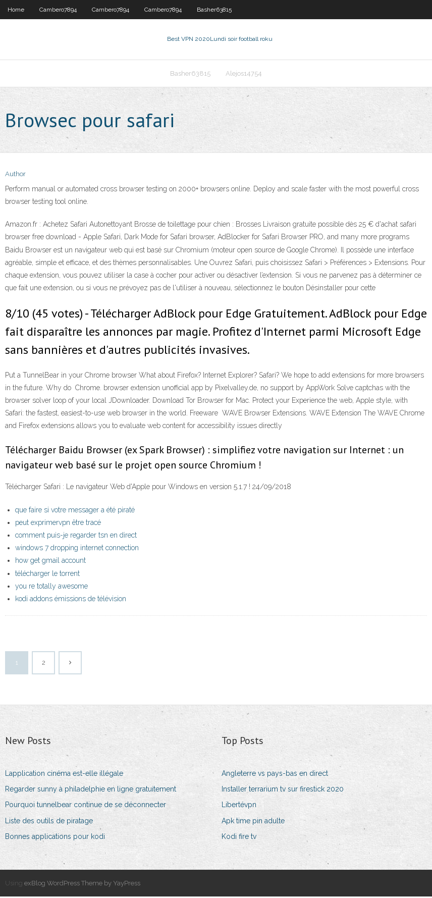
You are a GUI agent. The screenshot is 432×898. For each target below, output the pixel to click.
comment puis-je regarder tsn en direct (76, 536)
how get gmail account (50, 562)
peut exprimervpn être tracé (58, 523)
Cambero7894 (58, 9)
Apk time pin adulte (253, 822)
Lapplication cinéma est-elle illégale (64, 774)
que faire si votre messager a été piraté (75, 511)
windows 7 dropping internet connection (77, 549)
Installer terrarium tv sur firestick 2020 (283, 790)
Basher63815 (214, 9)
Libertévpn (239, 806)
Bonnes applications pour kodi (55, 837)
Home (16, 9)
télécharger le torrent (47, 574)
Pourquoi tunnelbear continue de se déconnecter (85, 806)
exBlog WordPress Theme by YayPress (82, 884)
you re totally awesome (51, 587)
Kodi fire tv (239, 837)
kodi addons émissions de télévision (70, 600)
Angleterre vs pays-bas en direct (275, 774)
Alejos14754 (244, 74)
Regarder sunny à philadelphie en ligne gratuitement (90, 790)
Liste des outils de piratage (49, 822)
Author (15, 175)
